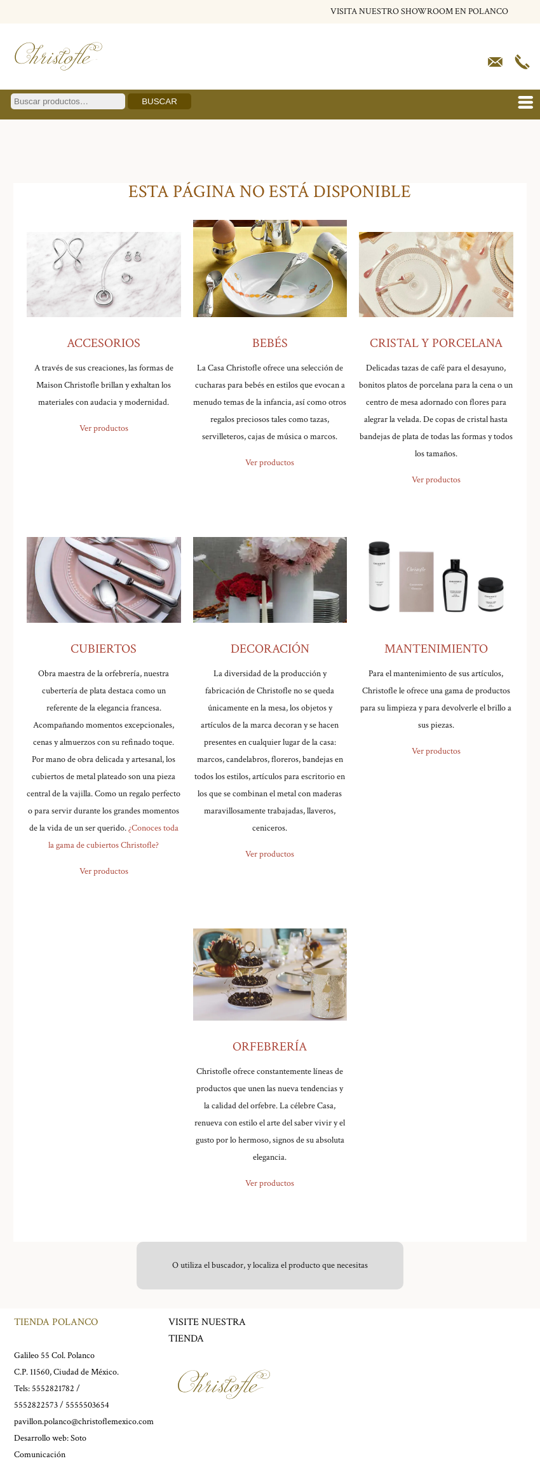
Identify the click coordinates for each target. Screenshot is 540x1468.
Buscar (159, 101)
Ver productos (103, 428)
